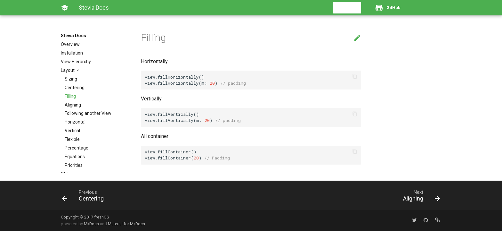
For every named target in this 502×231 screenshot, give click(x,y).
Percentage (76, 147)
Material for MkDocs (126, 223)
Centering (75, 87)
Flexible (72, 139)
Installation (72, 53)
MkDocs (91, 223)
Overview (70, 44)
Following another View (88, 113)
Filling (70, 96)
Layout (68, 70)
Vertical (72, 130)
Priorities (74, 165)
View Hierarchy (76, 61)
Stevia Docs (73, 35)
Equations (75, 156)
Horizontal (75, 121)
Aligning (73, 104)
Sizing (71, 78)
